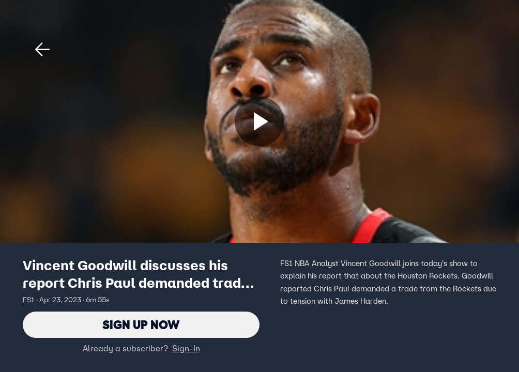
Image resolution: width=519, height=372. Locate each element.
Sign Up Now (141, 325)
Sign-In (186, 349)
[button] (42, 49)
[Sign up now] (259, 121)
